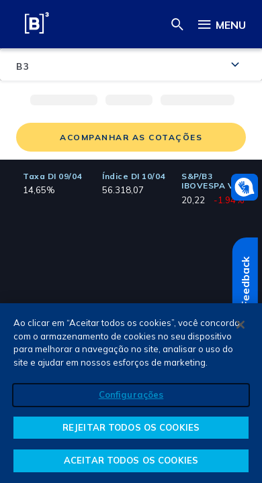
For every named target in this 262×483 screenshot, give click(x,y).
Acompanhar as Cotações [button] (131, 137)
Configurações (131, 394)
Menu (221, 22)
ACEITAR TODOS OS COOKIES (131, 460)
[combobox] (131, 64)
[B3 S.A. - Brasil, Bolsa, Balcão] (36, 25)
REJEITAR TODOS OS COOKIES (131, 427)
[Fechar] (240, 324)
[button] (177, 24)
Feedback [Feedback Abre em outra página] (245, 281)
